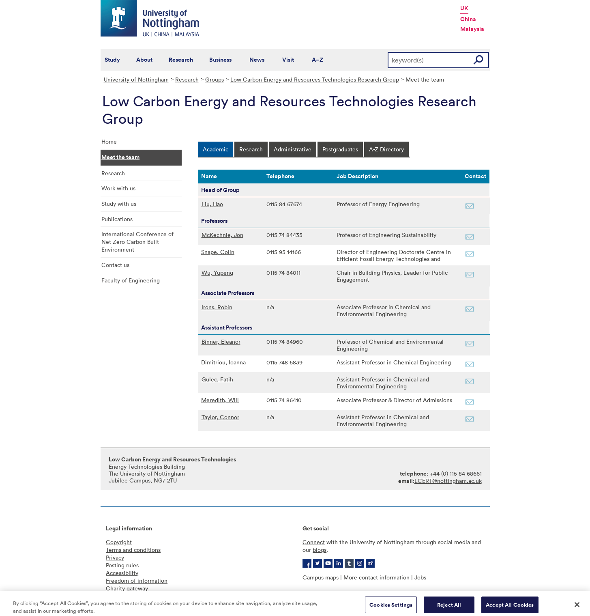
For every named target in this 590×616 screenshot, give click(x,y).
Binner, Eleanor (221, 341)
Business (220, 60)
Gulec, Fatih (217, 379)
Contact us (115, 265)
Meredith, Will (220, 400)
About (144, 60)
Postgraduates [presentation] (340, 149)
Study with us (118, 203)
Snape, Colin (217, 252)
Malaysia (472, 29)
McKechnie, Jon (222, 235)
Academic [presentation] (215, 149)
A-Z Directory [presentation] (386, 149)
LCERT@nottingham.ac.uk (448, 481)
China (468, 19)
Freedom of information (136, 580)
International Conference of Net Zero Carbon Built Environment (137, 241)
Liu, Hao (212, 204)
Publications (117, 219)
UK (464, 8)
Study (112, 60)
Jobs (420, 577)
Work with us (118, 188)
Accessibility (122, 573)
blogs (319, 550)
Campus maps (321, 577)
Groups (214, 79)
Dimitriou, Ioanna (223, 362)
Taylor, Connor (220, 417)
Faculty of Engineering (130, 280)
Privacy (115, 557)
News (256, 60)
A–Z (317, 60)
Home (109, 141)
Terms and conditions (133, 550)
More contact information (376, 577)
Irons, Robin (217, 307)
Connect (314, 542)
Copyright (119, 542)
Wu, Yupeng (217, 272)
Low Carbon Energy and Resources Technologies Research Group (314, 79)
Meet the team (120, 157)
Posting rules (122, 565)
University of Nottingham (136, 79)
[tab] (215, 149)
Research (181, 60)
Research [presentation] (251, 149)
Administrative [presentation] (292, 149)
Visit (288, 60)
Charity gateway (127, 588)
